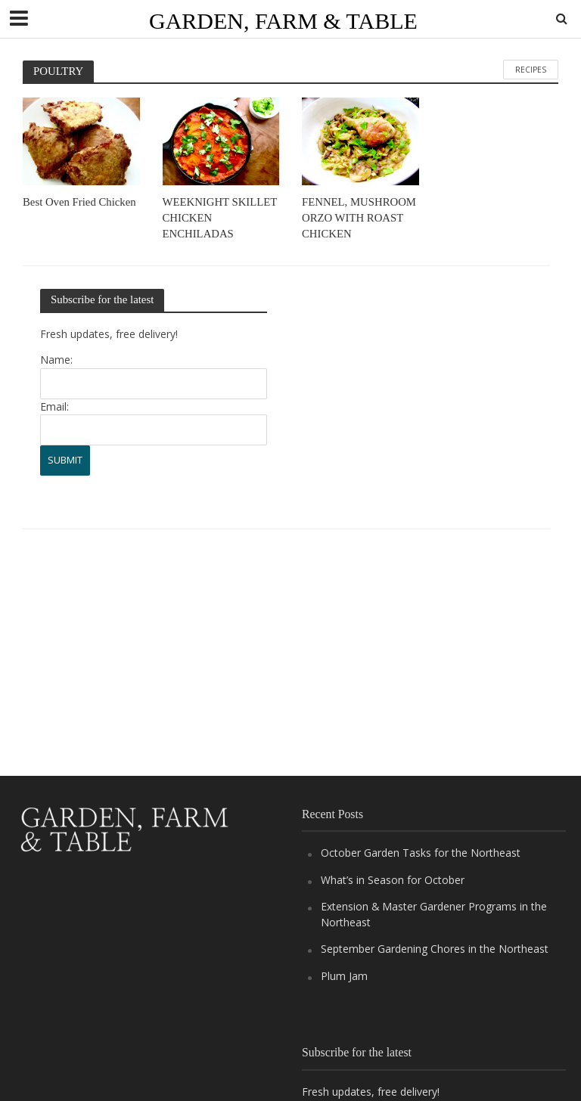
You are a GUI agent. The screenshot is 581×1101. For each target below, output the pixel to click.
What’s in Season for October (392, 880)
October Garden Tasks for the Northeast (420, 852)
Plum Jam (344, 976)
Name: (56, 360)
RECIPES (530, 69)
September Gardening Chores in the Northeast (434, 948)
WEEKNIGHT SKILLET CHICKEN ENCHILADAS (220, 218)
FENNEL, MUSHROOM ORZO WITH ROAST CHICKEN (359, 218)
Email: (54, 406)
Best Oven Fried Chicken (79, 202)
